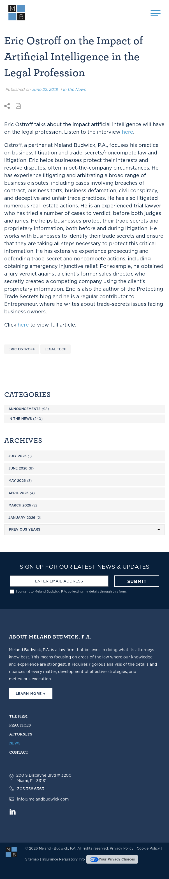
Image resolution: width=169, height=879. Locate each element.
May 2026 (17, 480)
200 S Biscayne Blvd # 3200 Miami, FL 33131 (43, 778)
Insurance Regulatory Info (63, 859)
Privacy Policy (121, 848)
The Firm (18, 716)
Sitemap (32, 859)
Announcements (24, 408)
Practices (20, 725)
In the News (74, 89)
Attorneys (20, 734)
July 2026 (17, 456)
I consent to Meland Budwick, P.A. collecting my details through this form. (71, 591)
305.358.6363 (30, 789)
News (14, 743)
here (127, 131)
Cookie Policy (148, 848)
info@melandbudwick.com (43, 799)
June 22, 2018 (45, 89)
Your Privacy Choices (112, 859)
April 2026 (18, 493)
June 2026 (17, 468)
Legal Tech (55, 349)
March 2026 (19, 505)
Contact (18, 752)
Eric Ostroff (21, 349)
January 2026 (21, 517)
